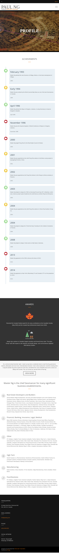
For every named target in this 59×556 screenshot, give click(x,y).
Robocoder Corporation (12, 9)
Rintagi (8, 550)
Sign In (56, 1)
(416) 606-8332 (5, 528)
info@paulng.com (5, 517)
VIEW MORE (29, 373)
